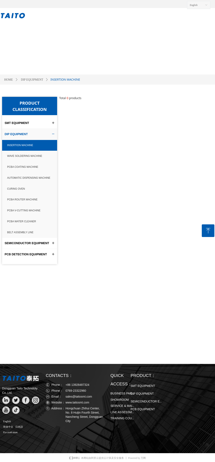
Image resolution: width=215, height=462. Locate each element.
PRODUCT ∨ (74, 16)
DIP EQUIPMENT (32, 79)
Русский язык (10, 432)
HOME (8, 79)
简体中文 (8, 426)
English (7, 421)
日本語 (19, 426)
